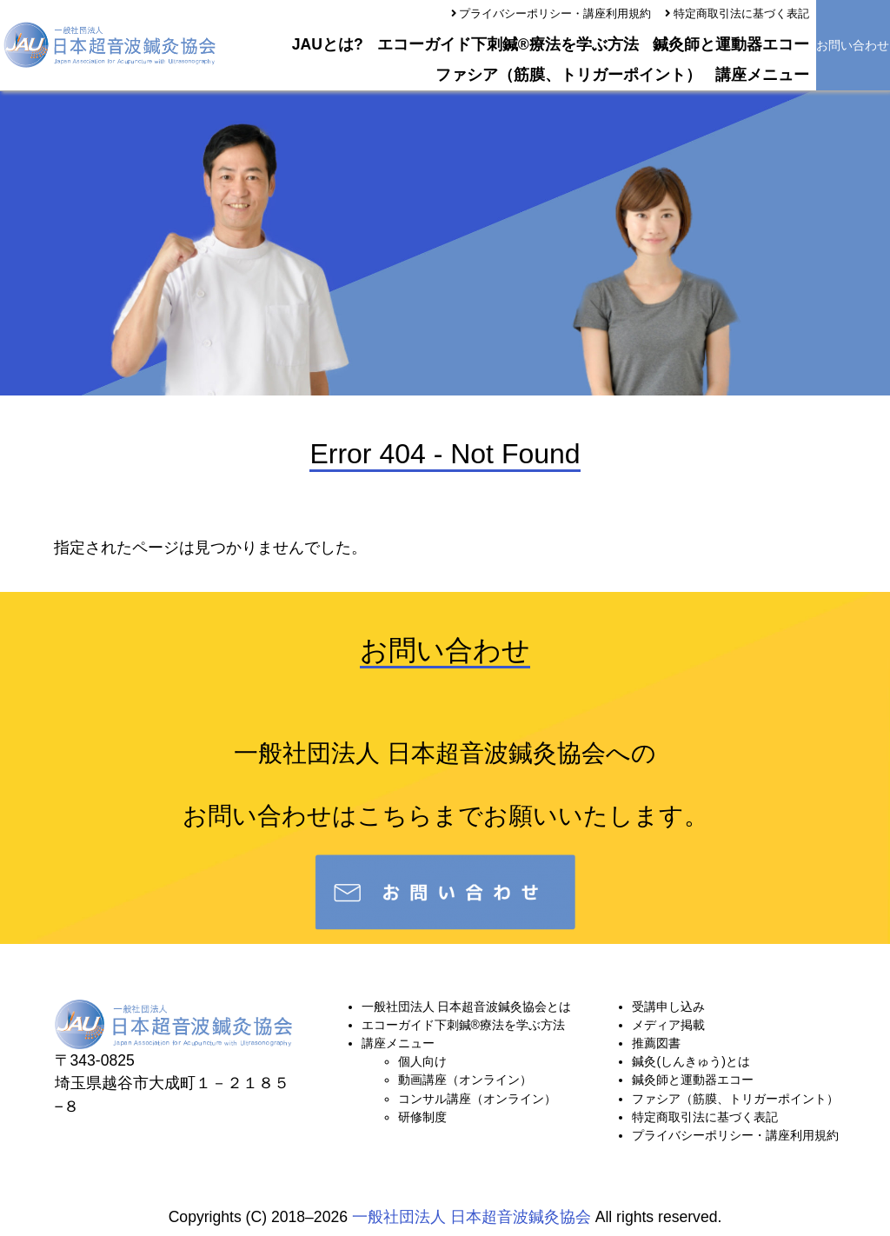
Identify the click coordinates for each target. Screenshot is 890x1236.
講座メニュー (762, 74)
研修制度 (422, 1117)
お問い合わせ (852, 45)
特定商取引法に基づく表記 (741, 13)
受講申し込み (668, 1006)
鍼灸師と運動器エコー (731, 44)
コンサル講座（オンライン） (477, 1099)
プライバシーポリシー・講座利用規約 (555, 13)
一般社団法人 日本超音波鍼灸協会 (471, 1217)
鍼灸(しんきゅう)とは (690, 1061)
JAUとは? (327, 44)
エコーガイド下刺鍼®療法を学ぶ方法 (508, 44)
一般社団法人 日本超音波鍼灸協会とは (467, 1006)
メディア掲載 (668, 1025)
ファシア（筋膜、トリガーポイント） (568, 74)
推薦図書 (656, 1043)
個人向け (422, 1061)
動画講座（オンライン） (465, 1079)
